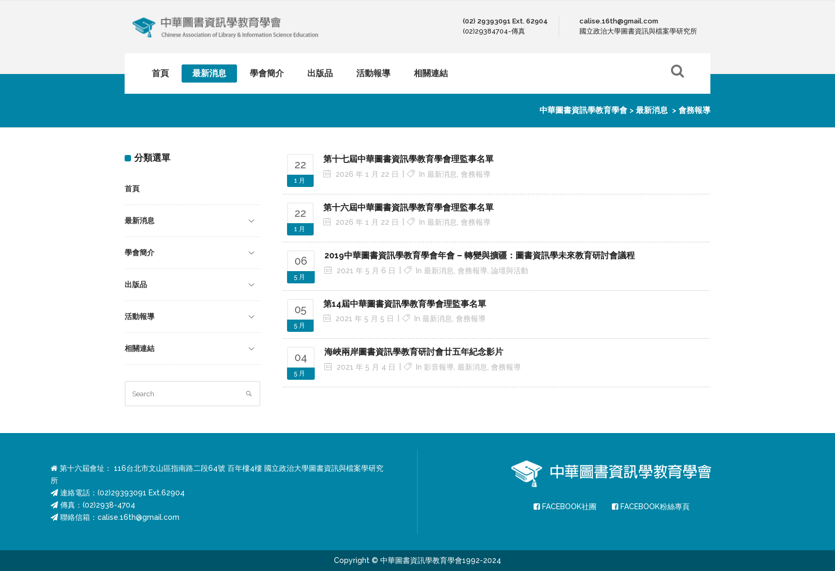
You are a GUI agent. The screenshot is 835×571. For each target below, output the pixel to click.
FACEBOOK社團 (565, 506)
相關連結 (139, 348)
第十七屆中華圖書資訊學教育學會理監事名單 (408, 159)
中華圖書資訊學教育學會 (583, 110)
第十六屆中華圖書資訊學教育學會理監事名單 (408, 207)
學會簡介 (139, 252)
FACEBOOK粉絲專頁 (651, 506)
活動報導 (139, 316)
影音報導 (439, 367)
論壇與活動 (509, 270)
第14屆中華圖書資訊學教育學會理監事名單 (404, 304)
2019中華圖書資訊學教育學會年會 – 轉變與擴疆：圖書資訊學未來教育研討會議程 (479, 255)
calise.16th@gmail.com (138, 517)
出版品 (136, 284)
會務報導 (475, 174)
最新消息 (652, 110)
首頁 (132, 188)
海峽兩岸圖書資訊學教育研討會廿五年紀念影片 (413, 352)
